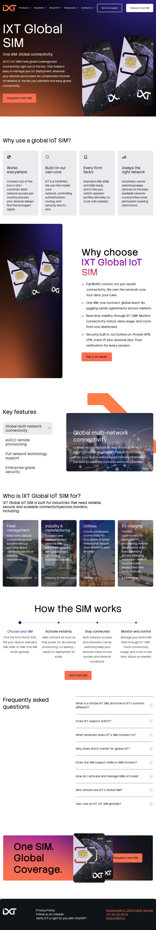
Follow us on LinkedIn (50, 914)
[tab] (28, 431)
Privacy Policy (45, 910)
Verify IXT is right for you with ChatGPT (61, 918)
